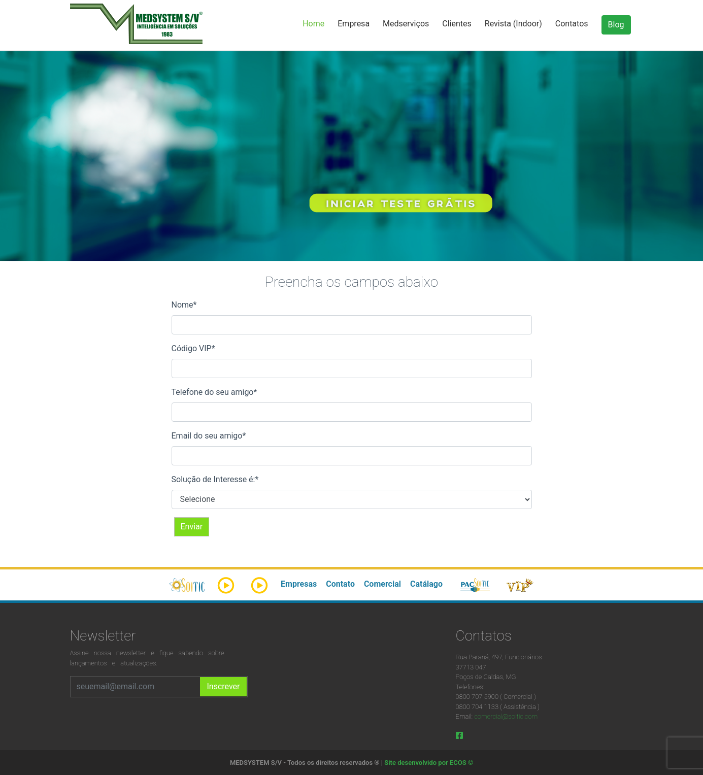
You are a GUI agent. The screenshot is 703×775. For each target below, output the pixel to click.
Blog (616, 24)
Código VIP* (193, 348)
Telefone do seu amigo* (214, 392)
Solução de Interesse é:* (215, 479)
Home (313, 23)
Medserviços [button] (406, 23)
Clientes (457, 23)
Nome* (184, 305)
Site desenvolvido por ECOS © (428, 762)
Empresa (354, 23)
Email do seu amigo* (209, 436)
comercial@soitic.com (506, 716)
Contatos (571, 23)
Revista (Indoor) (513, 23)
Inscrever (223, 686)
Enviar (192, 526)
